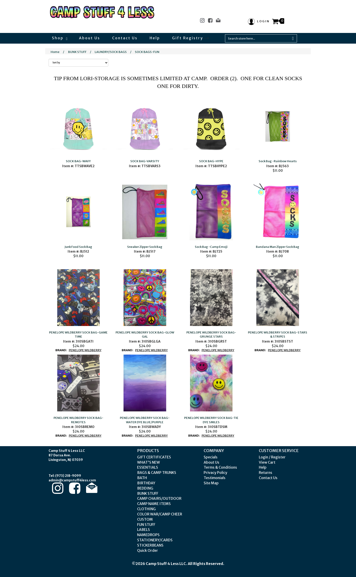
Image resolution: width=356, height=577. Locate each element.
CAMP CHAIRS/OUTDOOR (159, 498)
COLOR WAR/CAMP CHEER (159, 514)
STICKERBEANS (150, 545)
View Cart (267, 462)
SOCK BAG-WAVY (78, 161)
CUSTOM (145, 519)
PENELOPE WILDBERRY (85, 350)
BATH (142, 477)
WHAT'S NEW (148, 462)
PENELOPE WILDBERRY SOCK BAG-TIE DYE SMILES (211, 420)
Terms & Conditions (220, 467)
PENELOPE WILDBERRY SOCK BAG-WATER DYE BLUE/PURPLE (145, 420)
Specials (211, 457)
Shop (59, 38)
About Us (89, 38)
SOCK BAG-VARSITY (144, 161)
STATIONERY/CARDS (155, 540)
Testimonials (214, 477)
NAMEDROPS (148, 534)
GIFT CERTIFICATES (154, 457)
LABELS (143, 529)
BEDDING (145, 488)
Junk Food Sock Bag (78, 247)
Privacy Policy (215, 472)
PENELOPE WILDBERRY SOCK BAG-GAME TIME (78, 335)
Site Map (211, 483)
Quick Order (147, 550)
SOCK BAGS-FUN (147, 52)
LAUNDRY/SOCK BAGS (111, 52)
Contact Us (125, 38)
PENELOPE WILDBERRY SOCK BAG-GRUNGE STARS (211, 335)
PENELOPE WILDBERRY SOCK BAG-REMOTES (78, 420)
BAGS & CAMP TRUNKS (156, 472)
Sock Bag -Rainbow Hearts (278, 161)
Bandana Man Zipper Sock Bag (277, 247)
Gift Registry (187, 38)
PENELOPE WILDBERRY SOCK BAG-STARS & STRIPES (277, 335)
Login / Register (272, 457)
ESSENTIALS (147, 467)
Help (155, 38)
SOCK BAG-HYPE (211, 161)
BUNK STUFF (77, 52)
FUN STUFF (146, 524)
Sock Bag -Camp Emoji (211, 247)
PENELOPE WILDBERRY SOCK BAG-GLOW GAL (145, 335)
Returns (265, 472)
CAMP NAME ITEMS (154, 503)
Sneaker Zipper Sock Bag (144, 247)
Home (55, 52)
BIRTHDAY (146, 483)
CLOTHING (146, 509)
